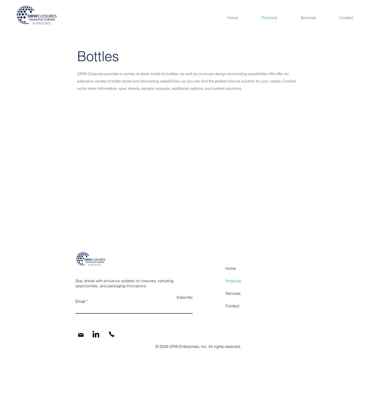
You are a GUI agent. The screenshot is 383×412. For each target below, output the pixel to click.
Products (233, 280)
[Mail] (80, 335)
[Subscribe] (180, 297)
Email (80, 301)
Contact (232, 305)
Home (230, 268)
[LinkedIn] (96, 334)
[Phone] (112, 334)
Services (233, 293)
